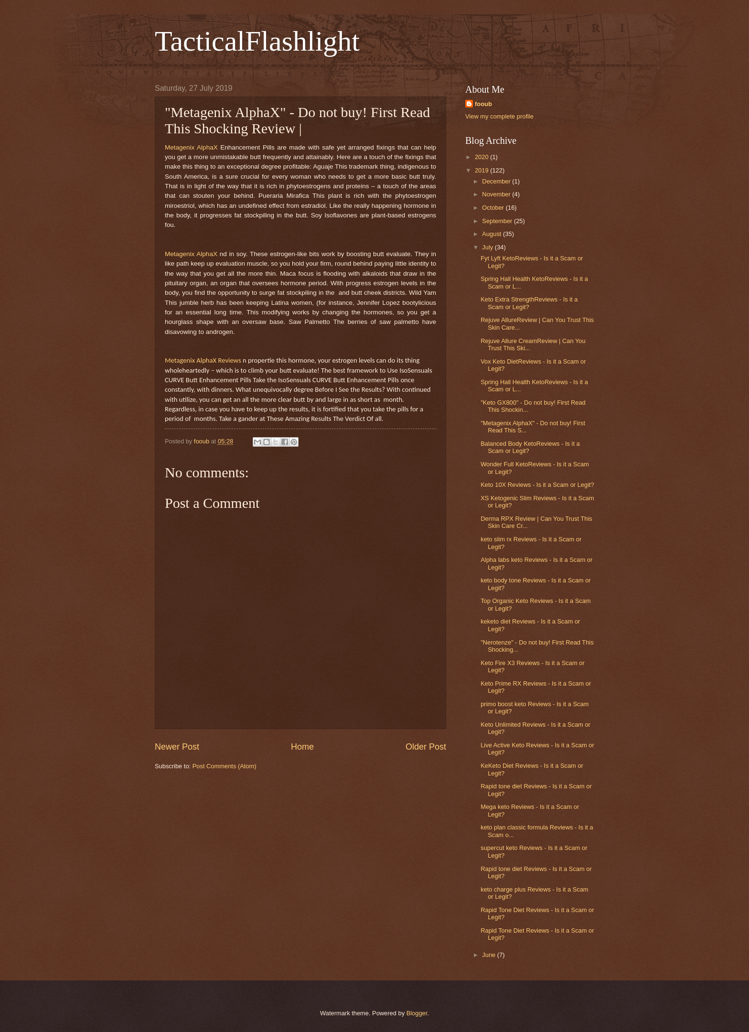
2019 (482, 170)
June (489, 954)
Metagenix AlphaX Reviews (203, 360)
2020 (482, 157)
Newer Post (177, 747)
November (497, 194)
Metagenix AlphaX (191, 147)
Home (302, 747)
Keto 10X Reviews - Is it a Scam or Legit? (537, 484)
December (497, 181)
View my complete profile (499, 116)
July (488, 247)
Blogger (417, 1013)
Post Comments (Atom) (225, 766)
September (498, 221)
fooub (483, 104)
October (493, 207)
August (492, 233)
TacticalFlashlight (257, 41)
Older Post (426, 747)
